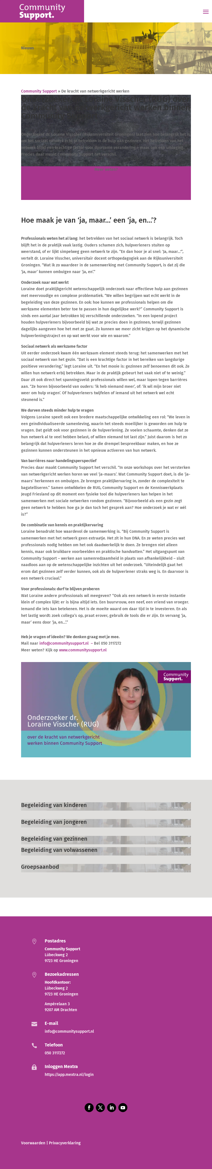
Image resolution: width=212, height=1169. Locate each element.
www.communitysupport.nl (83, 650)
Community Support (39, 91)
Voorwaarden (33, 1143)
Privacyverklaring (65, 1143)
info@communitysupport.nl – (66, 643)
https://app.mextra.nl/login (69, 1074)
